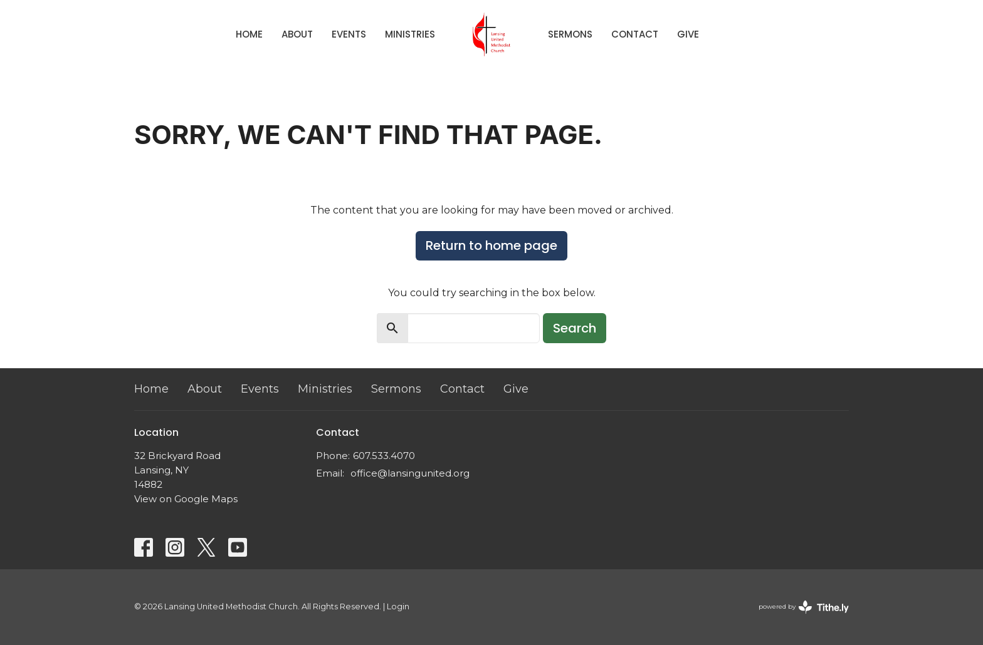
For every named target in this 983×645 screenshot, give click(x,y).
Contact (634, 34)
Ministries (410, 34)
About (297, 34)
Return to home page (491, 245)
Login (398, 606)
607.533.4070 (384, 456)
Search (574, 328)
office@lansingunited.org (410, 473)
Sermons (570, 34)
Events (349, 34)
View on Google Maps (186, 499)
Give (688, 34)
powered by (804, 607)
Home (249, 34)
